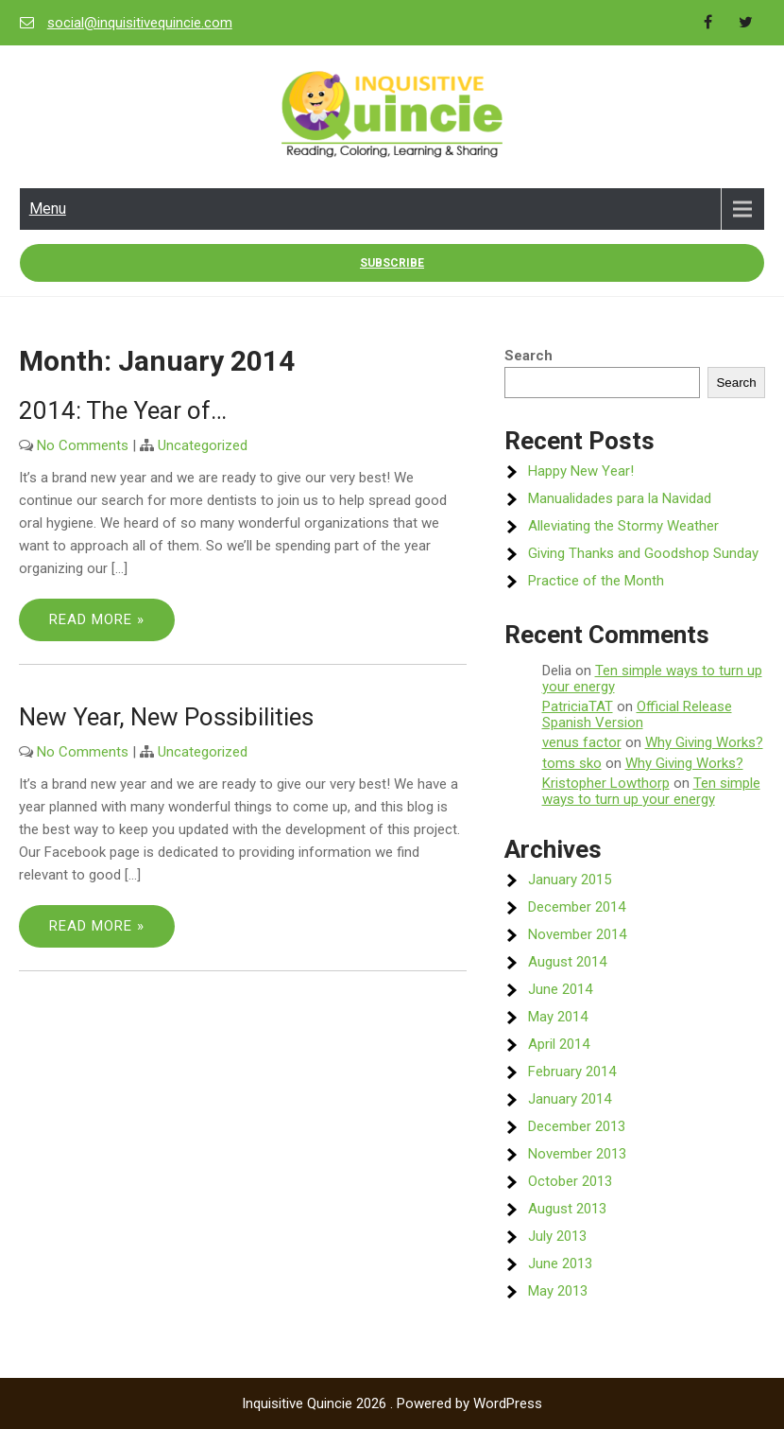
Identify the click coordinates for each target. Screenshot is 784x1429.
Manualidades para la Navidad (619, 498)
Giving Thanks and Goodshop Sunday (643, 553)
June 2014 (560, 989)
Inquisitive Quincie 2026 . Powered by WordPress (392, 1403)
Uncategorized (202, 445)
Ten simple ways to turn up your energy (652, 678)
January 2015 (569, 879)
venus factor (582, 742)
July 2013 (557, 1236)
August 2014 (567, 961)
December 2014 (576, 906)
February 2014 (572, 1071)
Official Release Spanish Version (637, 714)
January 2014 (569, 1098)
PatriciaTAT (577, 706)
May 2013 (558, 1290)
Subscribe (392, 263)
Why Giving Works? (704, 742)
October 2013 (570, 1181)
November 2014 (577, 934)
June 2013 (560, 1263)
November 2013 (577, 1153)
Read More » (97, 619)
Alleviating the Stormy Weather (623, 525)
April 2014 (558, 1044)
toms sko (572, 763)
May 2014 (558, 1016)
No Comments (82, 445)
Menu (47, 209)
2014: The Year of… (123, 410)
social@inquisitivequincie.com (139, 22)
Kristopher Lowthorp (606, 783)
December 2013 (576, 1126)
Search (528, 355)
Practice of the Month (596, 580)
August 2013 (567, 1208)
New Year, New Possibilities (166, 717)
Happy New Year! (581, 470)
